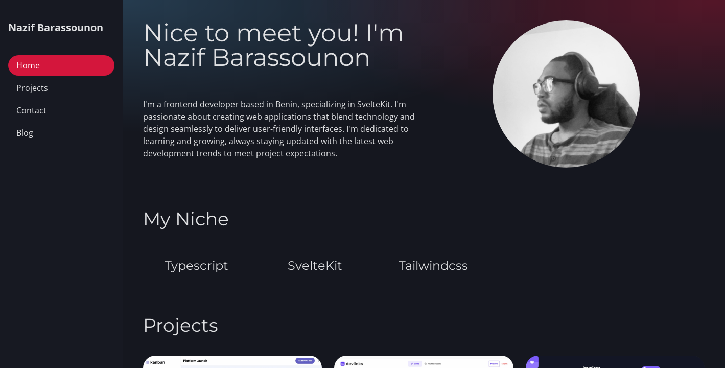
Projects (32, 88)
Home (28, 65)
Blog (24, 133)
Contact (31, 110)
